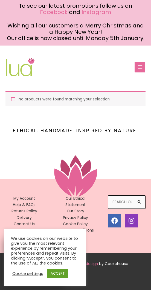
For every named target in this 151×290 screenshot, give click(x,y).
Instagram (96, 12)
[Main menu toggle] (140, 67)
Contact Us (24, 224)
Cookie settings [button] (27, 273)
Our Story (75, 211)
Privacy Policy (75, 217)
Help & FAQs (24, 204)
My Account (24, 198)
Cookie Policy (75, 224)
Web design (87, 263)
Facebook (54, 12)
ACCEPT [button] (58, 273)
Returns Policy (24, 211)
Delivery (24, 217)
